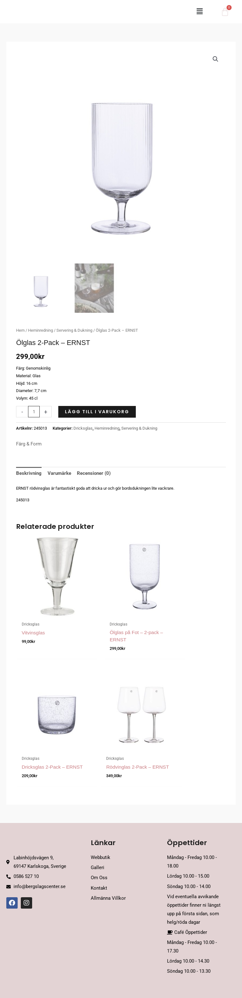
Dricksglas (83, 428)
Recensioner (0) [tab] (94, 473)
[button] (139, 11)
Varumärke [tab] (59, 473)
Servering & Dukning (74, 330)
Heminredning (40, 330)
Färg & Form (29, 444)
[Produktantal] (34, 411)
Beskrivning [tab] (29, 473)
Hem (20, 330)
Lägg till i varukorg (97, 411)
